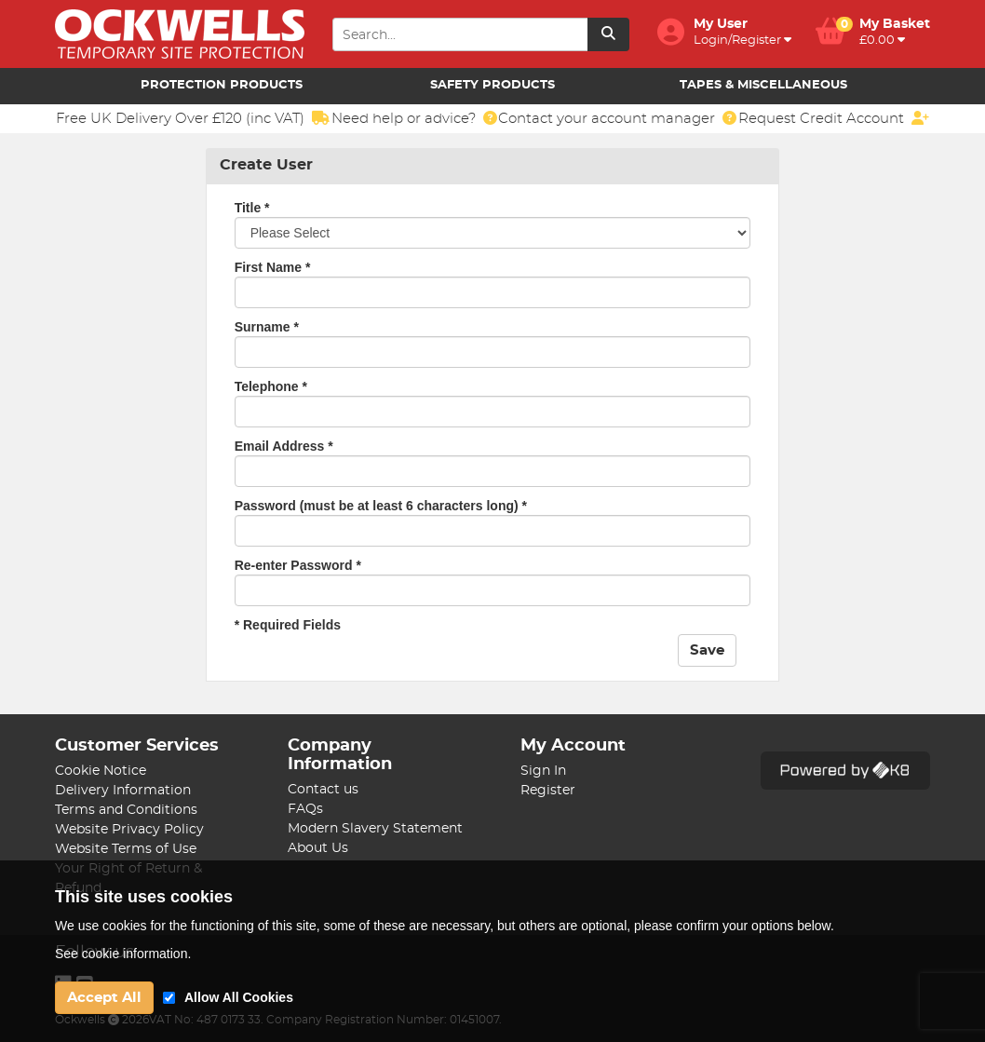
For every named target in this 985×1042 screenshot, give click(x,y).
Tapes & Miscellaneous (763, 85)
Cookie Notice (100, 771)
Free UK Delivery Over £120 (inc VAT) (193, 118)
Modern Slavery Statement (375, 828)
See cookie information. (123, 953)
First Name (273, 267)
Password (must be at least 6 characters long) (381, 505)
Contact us (323, 789)
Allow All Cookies (238, 997)
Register (547, 790)
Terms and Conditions (126, 810)
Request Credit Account (833, 118)
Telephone (271, 386)
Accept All (104, 998)
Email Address (284, 446)
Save (707, 650)
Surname (267, 326)
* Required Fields (288, 624)
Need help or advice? (414, 118)
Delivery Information (123, 790)
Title (252, 207)
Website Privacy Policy (129, 829)
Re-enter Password (298, 565)
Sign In (543, 771)
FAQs (305, 809)
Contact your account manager (617, 118)
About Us (318, 848)
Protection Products (222, 85)
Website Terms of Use (125, 849)
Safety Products (492, 85)
